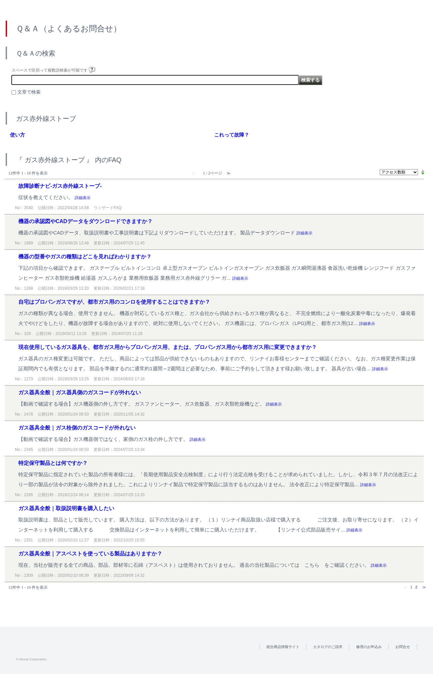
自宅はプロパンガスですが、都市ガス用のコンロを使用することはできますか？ (114, 302)
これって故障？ (231, 135)
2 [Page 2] (416, 587)
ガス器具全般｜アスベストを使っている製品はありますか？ (90, 553)
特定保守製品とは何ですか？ (53, 463)
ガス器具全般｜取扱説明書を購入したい (66, 508)
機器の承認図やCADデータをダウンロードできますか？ (85, 221)
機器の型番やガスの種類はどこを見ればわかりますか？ (85, 256)
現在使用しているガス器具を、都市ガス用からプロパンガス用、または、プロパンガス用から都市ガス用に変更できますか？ (167, 347)
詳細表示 (83, 197)
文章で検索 (29, 92)
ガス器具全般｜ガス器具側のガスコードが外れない (79, 392)
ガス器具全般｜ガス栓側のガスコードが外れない (77, 428)
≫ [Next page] (424, 587)
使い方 (17, 135)
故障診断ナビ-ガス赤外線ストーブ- (60, 186)
